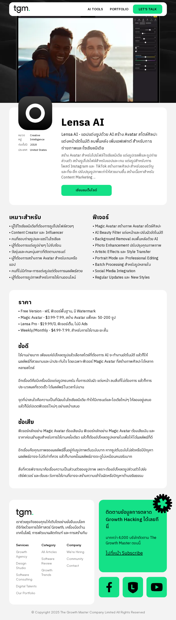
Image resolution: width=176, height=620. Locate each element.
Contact (73, 565)
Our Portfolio (25, 593)
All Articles (49, 552)
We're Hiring (75, 552)
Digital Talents (26, 586)
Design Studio (21, 565)
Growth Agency (21, 554)
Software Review (47, 561)
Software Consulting (24, 577)
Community (75, 559)
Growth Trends (46, 572)
